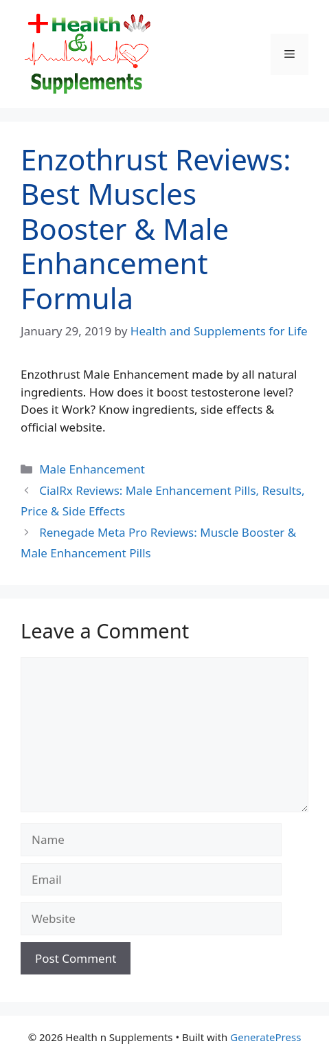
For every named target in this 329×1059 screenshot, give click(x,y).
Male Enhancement (92, 469)
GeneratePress (265, 1037)
